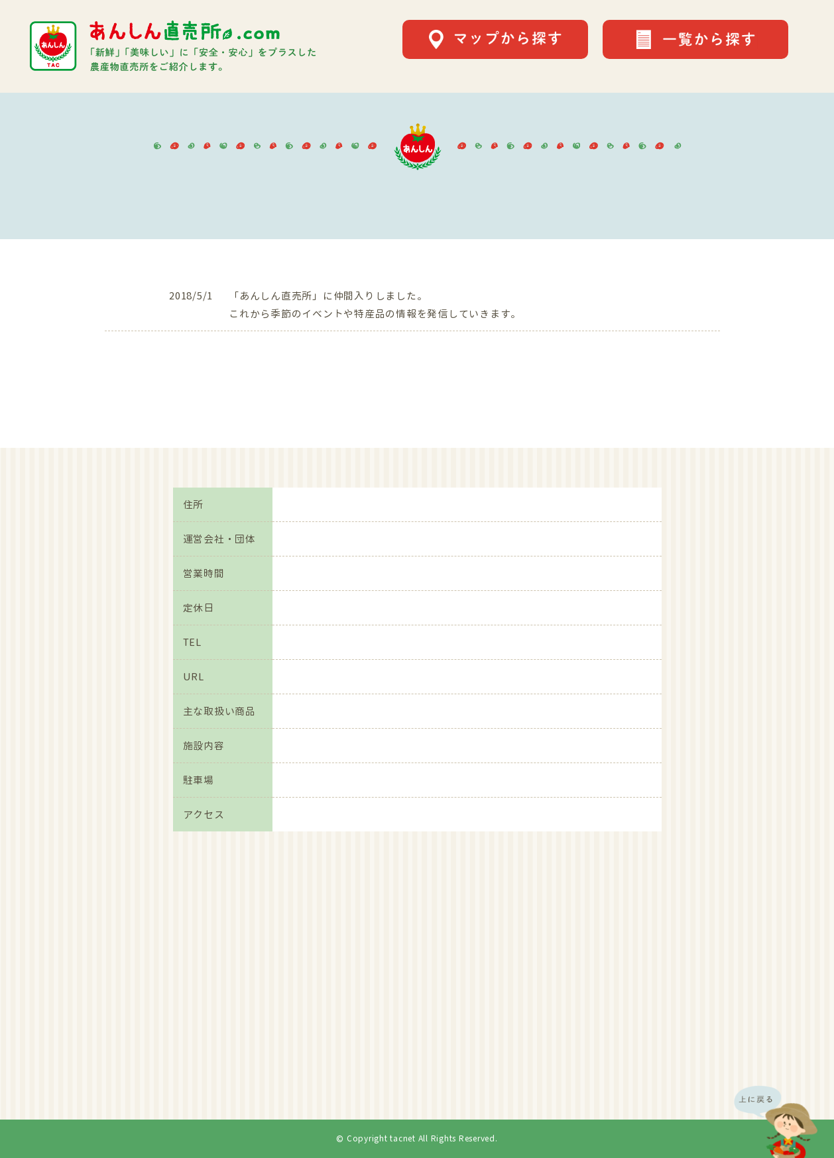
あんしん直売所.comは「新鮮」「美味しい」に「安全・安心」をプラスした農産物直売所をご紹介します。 (173, 46)
